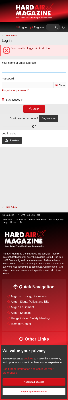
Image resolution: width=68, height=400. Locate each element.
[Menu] (6, 27)
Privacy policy (56, 219)
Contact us (20, 219)
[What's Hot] (49, 27)
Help (5, 222)
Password (8, 78)
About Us (7, 219)
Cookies (8, 215)
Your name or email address (19, 62)
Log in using (9, 133)
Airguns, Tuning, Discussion (29, 296)
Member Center (21, 323)
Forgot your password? (16, 90)
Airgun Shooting (21, 312)
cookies (28, 358)
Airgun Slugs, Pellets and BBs (30, 301)
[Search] (56, 27)
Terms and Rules (38, 219)
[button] (63, 27)
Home (13, 222)
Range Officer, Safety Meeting (30, 318)
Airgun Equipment (22, 307)
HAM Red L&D (26, 215)
